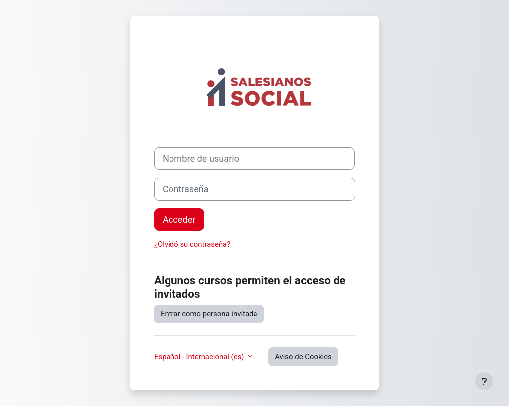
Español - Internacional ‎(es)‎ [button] (200, 356)
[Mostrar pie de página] (484, 381)
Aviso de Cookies (303, 356)
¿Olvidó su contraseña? (192, 244)
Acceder (179, 219)
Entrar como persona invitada (209, 313)
